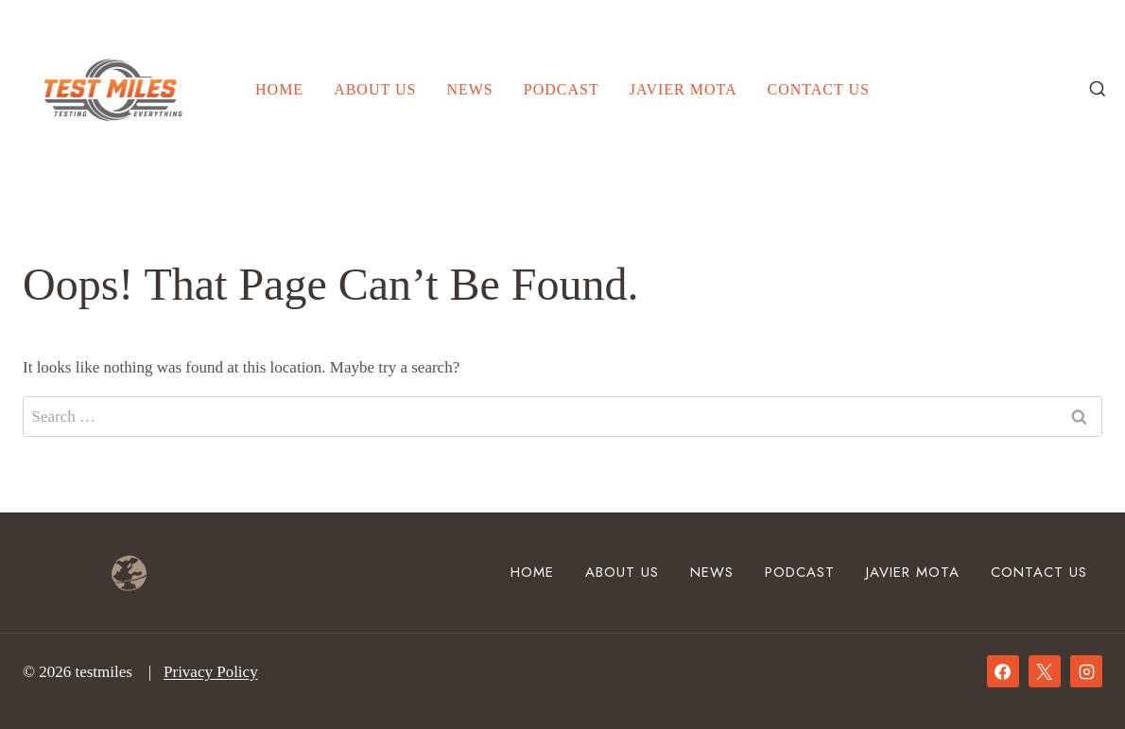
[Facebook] (1003, 671)
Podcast (561, 89)
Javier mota (683, 89)
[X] (1045, 671)
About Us (375, 89)
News (469, 89)
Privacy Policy (211, 672)
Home (279, 89)
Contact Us (819, 89)
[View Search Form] (1097, 89)
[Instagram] (1086, 671)
